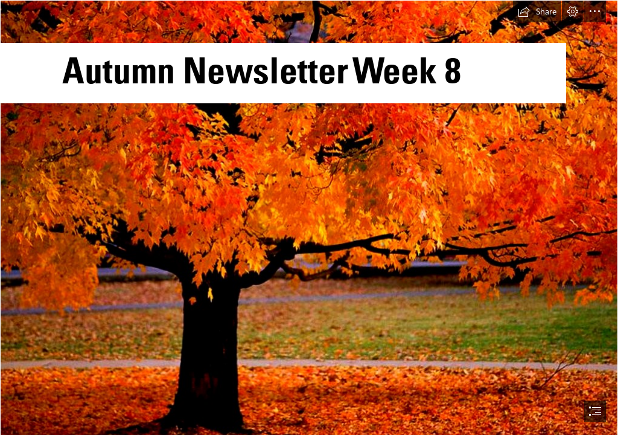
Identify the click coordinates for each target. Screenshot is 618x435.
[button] (537, 11)
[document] (309, 217)
